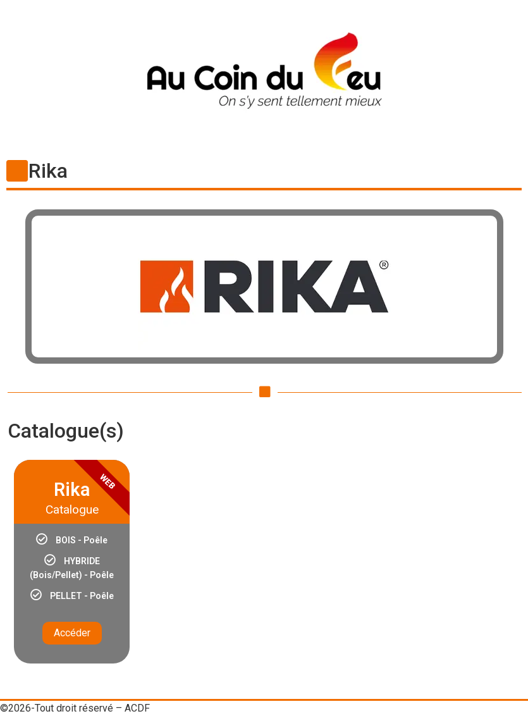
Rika (48, 171)
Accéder (72, 633)
